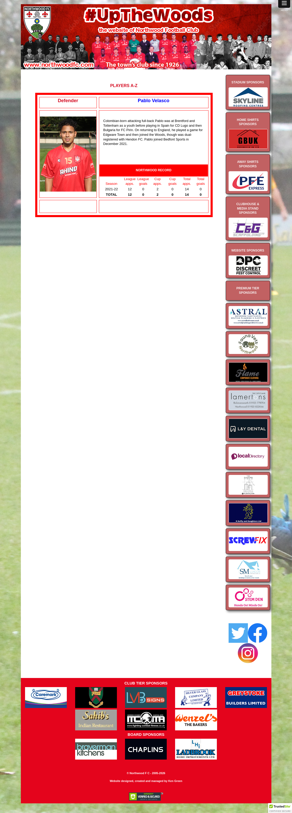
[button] (280, 808)
